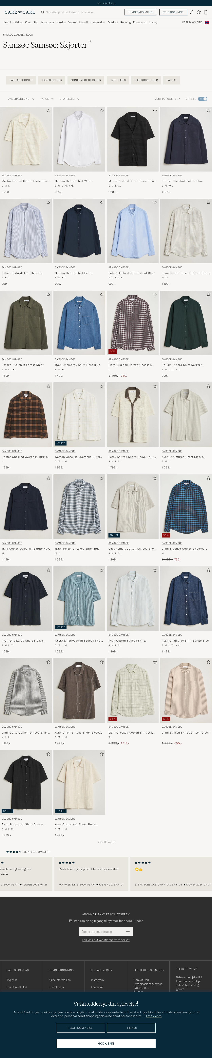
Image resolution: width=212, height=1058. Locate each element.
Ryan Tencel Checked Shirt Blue (77, 548)
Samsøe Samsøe (13, 34)
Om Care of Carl (17, 987)
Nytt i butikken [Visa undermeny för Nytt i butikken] (13, 22)
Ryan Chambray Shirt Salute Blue (185, 640)
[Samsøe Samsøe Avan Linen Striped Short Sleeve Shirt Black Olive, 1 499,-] (79, 701)
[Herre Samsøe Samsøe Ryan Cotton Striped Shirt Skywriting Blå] (133, 598)
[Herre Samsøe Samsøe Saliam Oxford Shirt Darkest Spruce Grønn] (186, 323)
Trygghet (12, 980)
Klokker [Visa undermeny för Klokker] (61, 22)
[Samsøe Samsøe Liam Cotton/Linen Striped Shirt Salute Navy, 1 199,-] (26, 701)
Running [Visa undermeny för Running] (125, 22)
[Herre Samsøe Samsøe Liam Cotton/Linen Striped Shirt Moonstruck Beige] (186, 231)
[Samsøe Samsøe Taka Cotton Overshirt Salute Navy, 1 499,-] (26, 518)
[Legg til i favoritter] (47, 111)
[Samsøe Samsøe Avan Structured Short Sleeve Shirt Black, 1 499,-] (26, 793)
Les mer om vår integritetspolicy (105, 940)
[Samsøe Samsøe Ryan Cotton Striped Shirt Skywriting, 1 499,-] (133, 610)
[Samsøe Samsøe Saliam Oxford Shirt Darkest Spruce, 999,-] (186, 334)
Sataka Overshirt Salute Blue (182, 181)
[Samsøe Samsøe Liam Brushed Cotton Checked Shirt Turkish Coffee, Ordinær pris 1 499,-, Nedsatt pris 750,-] (186, 518)
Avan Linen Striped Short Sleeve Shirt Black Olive (77, 733)
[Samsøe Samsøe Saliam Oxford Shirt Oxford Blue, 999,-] (133, 242)
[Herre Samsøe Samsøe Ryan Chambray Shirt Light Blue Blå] (79, 323)
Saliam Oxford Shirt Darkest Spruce (182, 365)
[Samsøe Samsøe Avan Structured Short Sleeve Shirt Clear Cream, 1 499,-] (79, 793)
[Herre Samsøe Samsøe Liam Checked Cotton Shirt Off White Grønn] (133, 690)
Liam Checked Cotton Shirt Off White (130, 733)
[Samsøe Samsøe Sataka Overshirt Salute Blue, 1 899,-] (186, 150)
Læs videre (154, 1016)
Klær (29, 34)
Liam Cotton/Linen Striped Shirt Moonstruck (185, 273)
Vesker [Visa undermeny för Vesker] (72, 22)
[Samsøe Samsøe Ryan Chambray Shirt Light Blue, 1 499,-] (79, 334)
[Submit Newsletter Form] (128, 931)
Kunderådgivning (140, 12)
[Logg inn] (191, 12)
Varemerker (98, 22)
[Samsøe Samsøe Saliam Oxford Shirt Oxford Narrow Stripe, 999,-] (26, 242)
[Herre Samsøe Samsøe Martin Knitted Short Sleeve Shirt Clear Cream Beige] (26, 139)
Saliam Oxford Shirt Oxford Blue (131, 273)
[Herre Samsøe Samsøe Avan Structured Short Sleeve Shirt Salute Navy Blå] (26, 598)
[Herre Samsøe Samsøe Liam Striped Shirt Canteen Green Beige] (186, 690)
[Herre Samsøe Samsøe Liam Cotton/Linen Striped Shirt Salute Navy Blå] (26, 690)
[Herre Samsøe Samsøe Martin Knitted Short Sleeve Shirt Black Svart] (133, 139)
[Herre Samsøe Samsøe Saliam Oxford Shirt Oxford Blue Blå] (133, 231)
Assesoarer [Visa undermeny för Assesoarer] (47, 22)
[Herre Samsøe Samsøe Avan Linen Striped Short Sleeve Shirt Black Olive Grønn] (79, 690)
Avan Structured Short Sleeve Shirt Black (22, 825)
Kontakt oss (56, 987)
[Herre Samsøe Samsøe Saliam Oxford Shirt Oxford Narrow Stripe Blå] (26, 231)
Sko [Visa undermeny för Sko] (35, 22)
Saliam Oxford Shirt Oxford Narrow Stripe (21, 273)
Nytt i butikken (106, 2)
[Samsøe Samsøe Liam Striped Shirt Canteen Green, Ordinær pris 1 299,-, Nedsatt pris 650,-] (186, 701)
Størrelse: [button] (69, 98)
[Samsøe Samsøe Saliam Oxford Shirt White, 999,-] (79, 150)
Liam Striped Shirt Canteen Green (186, 732)
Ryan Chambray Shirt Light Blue (77, 365)
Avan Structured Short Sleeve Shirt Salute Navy (22, 641)
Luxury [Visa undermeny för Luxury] (153, 22)
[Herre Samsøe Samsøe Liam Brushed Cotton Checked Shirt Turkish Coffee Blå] (186, 506)
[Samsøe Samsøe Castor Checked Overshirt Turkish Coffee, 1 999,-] (26, 426)
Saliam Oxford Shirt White (73, 181)
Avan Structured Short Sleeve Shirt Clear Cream (75, 825)
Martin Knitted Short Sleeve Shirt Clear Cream (25, 181)
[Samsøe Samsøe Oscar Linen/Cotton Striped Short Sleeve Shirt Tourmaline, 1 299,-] (79, 610)
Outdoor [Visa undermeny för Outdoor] (113, 22)
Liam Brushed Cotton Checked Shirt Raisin (129, 365)
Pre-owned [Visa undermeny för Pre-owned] (139, 22)
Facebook (97, 987)
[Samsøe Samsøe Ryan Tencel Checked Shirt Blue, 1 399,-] (79, 518)
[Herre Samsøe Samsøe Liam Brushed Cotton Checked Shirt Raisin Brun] (133, 323)
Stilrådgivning (173, 12)
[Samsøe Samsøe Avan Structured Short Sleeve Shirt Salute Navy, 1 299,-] (26, 610)
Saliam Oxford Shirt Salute (74, 273)
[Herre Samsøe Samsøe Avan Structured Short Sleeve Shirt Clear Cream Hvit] (79, 782)
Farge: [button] (47, 98)
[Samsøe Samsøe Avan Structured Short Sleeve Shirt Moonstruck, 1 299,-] (186, 426)
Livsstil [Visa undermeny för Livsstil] (83, 22)
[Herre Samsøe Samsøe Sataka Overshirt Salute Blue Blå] (186, 139)
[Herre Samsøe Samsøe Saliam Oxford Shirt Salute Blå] (79, 231)
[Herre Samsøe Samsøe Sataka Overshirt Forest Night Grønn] (26, 323)
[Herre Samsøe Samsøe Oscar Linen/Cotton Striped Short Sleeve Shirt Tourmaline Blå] (79, 598)
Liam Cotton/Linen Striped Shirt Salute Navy (25, 733)
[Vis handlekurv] (205, 12)
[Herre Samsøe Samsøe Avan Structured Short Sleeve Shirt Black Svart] (26, 782)
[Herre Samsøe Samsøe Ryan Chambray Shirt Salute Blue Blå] (186, 598)
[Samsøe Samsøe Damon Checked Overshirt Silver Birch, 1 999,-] (79, 426)
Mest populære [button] (167, 98)
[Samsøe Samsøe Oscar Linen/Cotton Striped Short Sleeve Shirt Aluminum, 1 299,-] (133, 518)
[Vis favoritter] (199, 12)
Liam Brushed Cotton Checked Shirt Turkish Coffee (183, 549)
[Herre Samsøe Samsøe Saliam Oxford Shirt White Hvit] (79, 139)
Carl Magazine (192, 22)
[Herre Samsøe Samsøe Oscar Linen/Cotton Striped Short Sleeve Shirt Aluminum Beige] (133, 506)
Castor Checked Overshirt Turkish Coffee (25, 457)
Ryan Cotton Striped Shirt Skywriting (126, 641)
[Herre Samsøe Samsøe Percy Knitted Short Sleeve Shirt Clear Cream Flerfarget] (133, 414)
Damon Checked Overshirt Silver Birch (77, 457)
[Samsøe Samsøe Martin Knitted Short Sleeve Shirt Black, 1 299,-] (133, 150)
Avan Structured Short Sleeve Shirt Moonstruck (182, 457)
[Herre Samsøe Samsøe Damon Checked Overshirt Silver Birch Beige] (79, 414)
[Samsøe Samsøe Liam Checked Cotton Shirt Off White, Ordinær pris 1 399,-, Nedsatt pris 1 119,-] (133, 701)
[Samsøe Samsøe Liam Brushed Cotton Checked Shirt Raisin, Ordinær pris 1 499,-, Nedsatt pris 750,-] (133, 334)
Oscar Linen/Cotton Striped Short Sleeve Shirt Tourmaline (79, 641)
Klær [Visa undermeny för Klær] (28, 22)
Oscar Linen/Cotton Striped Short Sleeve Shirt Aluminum (132, 549)
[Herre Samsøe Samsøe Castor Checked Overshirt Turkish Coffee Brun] (26, 414)
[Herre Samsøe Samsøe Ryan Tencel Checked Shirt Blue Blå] (79, 506)
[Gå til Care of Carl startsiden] (20, 12)
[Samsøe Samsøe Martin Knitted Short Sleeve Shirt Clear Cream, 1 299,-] (26, 150)
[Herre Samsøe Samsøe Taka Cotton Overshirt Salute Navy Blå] (26, 506)
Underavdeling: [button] (21, 98)
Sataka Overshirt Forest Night (23, 365)
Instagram (97, 980)
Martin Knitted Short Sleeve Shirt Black (132, 181)
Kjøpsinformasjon (60, 980)
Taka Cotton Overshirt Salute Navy (26, 548)
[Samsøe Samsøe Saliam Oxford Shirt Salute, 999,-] (79, 242)
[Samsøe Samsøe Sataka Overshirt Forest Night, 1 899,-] (26, 334)
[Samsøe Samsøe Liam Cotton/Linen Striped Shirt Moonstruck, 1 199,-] (186, 242)
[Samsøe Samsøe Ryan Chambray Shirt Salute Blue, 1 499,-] (186, 610)
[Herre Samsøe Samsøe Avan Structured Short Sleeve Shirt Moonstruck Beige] (186, 414)
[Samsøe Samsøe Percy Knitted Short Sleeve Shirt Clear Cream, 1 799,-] (133, 426)
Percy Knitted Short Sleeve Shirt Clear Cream (131, 457)
